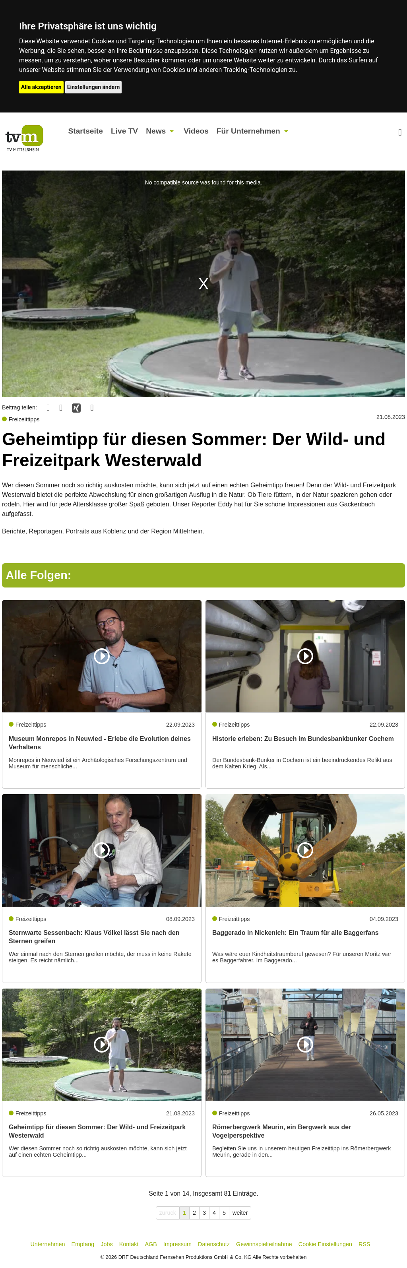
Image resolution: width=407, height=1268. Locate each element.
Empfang (83, 1244)
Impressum (177, 1244)
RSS (364, 1244)
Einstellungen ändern (93, 87)
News (156, 131)
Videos (196, 131)
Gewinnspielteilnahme (264, 1244)
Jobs (106, 1244)
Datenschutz (214, 1244)
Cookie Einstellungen (325, 1244)
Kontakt (129, 1244)
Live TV (124, 131)
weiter (240, 1213)
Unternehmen (47, 1244)
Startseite (85, 131)
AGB (151, 1244)
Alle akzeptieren (41, 87)
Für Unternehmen (248, 131)
